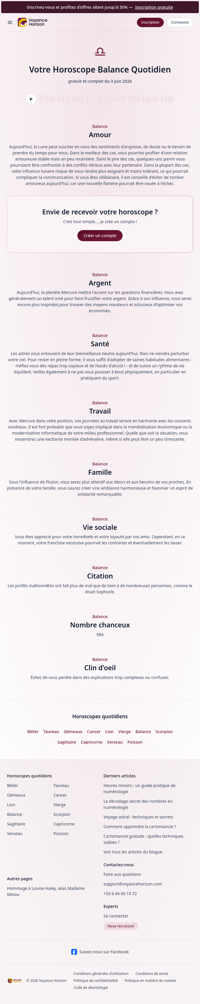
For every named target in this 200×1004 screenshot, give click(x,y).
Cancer (60, 795)
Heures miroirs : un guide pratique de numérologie (139, 788)
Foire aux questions (122, 874)
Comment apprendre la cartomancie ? (140, 826)
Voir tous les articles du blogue (133, 852)
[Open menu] (10, 22)
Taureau (61, 785)
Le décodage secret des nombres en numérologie (138, 804)
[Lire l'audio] (31, 99)
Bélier (12, 785)
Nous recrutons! (121, 926)
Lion (11, 804)
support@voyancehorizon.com (133, 884)
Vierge (59, 804)
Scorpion (61, 814)
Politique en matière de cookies (150, 980)
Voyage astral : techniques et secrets (138, 817)
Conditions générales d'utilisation (101, 973)
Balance (14, 814)
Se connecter (116, 916)
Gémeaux (16, 795)
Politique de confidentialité (96, 980)
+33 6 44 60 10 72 (120, 893)
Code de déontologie (91, 987)
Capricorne (63, 824)
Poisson (60, 833)
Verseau (14, 833)
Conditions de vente (151, 973)
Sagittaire (16, 824)
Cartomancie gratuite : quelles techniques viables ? (144, 839)
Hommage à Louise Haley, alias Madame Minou (46, 891)
